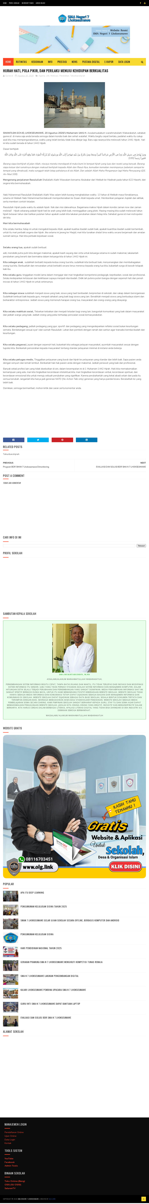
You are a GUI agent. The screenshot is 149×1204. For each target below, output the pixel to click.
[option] (74, 671)
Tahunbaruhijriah (77, 77)
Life (47, 77)
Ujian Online (10, 1137)
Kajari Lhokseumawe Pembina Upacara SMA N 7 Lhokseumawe (53, 991)
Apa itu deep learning (32, 894)
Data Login (124, 63)
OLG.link (52, 1200)
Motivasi (54, 77)
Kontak (8, 1144)
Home (5, 3)
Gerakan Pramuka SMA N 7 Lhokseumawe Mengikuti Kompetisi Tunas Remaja (62, 963)
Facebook (10, 1163)
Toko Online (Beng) (15, 1182)
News (74, 63)
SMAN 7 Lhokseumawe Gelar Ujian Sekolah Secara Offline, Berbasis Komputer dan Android (70, 921)
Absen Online (40, 3)
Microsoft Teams (28, 3)
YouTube (9, 1160)
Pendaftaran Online (14, 1133)
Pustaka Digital (91, 63)
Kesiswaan (37, 63)
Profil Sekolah (14, 3)
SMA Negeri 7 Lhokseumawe (28, 1200)
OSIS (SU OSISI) (13, 1186)
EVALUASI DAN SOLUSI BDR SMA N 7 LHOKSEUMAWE (46, 1019)
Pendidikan (64, 77)
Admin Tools (11, 1167)
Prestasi (62, 63)
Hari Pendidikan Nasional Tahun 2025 (41, 949)
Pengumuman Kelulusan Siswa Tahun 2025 (44, 907)
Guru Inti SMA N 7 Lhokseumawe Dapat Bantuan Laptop (50, 1005)
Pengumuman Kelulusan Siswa (37, 935)
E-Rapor (109, 63)
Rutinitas (21, 63)
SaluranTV (10, 1189)
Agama (42, 77)
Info (50, 63)
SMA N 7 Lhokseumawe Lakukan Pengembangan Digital (50, 977)
